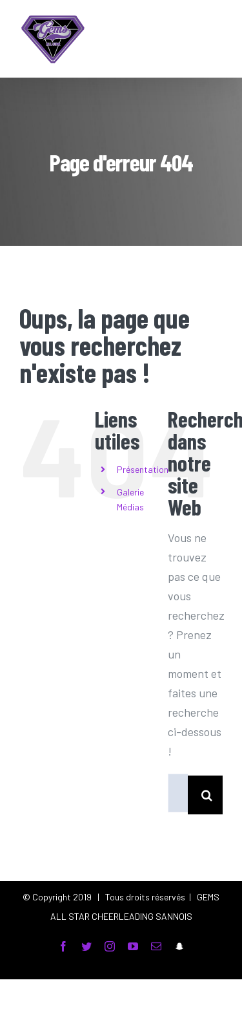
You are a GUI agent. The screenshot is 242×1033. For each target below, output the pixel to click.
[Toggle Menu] (213, 39)
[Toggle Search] (182, 38)
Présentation (142, 469)
